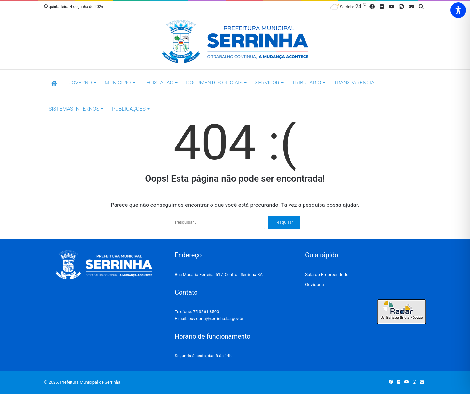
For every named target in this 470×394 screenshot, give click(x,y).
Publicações (129, 109)
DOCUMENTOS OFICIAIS (214, 83)
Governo (80, 83)
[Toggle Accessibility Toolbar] (458, 10)
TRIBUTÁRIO (306, 83)
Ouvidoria (314, 284)
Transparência (354, 83)
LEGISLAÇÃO (159, 83)
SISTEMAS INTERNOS (74, 109)
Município (118, 83)
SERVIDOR (267, 83)
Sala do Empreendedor (327, 274)
